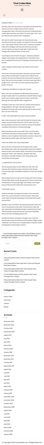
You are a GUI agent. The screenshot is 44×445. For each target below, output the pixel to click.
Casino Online (8, 297)
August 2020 (8, 410)
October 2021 (8, 362)
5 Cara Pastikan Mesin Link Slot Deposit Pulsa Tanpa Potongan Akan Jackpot (20, 275)
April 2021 (7, 383)
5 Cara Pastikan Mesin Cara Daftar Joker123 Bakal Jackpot (21, 234)
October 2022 (8, 328)
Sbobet (6, 307)
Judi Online (7, 300)
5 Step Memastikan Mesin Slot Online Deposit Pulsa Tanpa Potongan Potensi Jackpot (20, 281)
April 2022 (7, 342)
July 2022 (7, 339)
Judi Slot (6, 303)
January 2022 (8, 352)
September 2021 (9, 366)
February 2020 (8, 431)
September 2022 (9, 332)
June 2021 (7, 376)
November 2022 (9, 325)
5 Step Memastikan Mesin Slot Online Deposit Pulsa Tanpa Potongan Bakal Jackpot (20, 270)
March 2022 (7, 345)
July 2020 (7, 414)
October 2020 (8, 404)
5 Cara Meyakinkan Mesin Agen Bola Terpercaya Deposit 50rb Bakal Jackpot (22, 264)
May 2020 (7, 421)
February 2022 (8, 349)
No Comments (18, 23)
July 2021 (6, 373)
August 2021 (7, 369)
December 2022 (9, 321)
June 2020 (7, 417)
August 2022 (7, 335)
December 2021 (9, 356)
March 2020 (7, 427)
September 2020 (9, 407)
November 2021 (9, 359)
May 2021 (6, 380)
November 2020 (9, 400)
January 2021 (8, 393)
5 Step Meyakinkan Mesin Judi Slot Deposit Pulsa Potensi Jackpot (21, 259)
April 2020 (7, 424)
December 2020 (9, 397)
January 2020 (8, 434)
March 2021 (7, 386)
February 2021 (8, 390)
